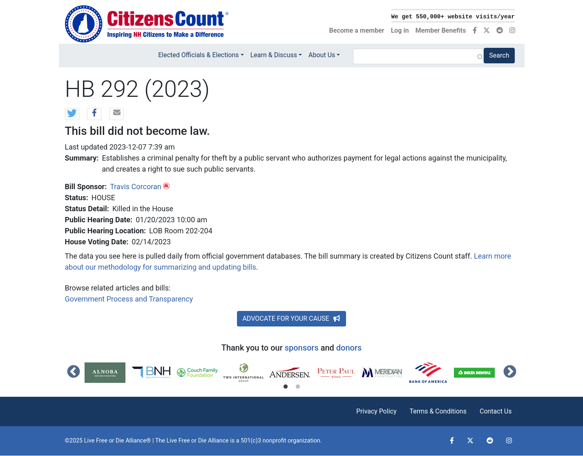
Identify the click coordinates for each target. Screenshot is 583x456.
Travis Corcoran (135, 186)
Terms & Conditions (438, 411)
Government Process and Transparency (129, 299)
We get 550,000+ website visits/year (453, 16)
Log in (400, 30)
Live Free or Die (186, 440)
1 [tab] (285, 387)
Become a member (356, 30)
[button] (72, 114)
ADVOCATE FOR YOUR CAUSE (291, 318)
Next (509, 372)
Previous (73, 372)
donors (349, 348)
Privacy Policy (376, 411)
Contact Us (496, 411)
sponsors (302, 348)
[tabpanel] (108, 372)
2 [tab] (298, 387)
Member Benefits (440, 30)
